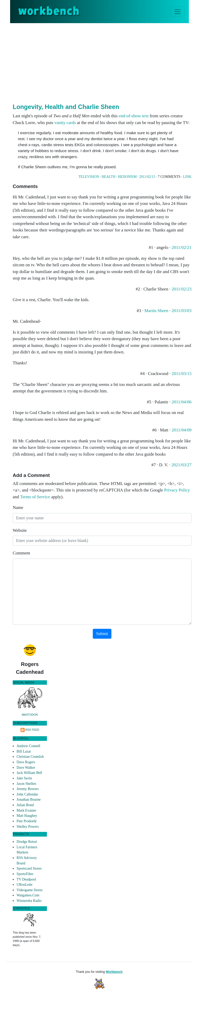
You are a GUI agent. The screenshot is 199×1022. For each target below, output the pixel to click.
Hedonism (127, 177)
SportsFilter (25, 874)
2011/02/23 (181, 289)
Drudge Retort (27, 842)
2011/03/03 (181, 310)
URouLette (24, 885)
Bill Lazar (24, 751)
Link (187, 177)
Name (18, 507)
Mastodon (30, 714)
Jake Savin (24, 778)
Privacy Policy (177, 490)
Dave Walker (26, 767)
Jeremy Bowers (28, 789)
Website (20, 530)
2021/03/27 (181, 464)
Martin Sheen (156, 310)
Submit (102, 633)
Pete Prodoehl (27, 821)
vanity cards (65, 122)
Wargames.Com (28, 895)
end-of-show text (134, 115)
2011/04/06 (181, 401)
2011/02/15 (147, 177)
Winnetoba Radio (29, 901)
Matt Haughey (27, 816)
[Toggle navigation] (177, 12)
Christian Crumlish (30, 757)
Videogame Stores (29, 890)
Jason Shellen (26, 784)
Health (108, 177)
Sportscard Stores (29, 868)
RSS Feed (32, 729)
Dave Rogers (26, 762)
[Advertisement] (106, 62)
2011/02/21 (181, 247)
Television (89, 177)
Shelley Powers (28, 827)
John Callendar (27, 794)
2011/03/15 (181, 373)
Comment (21, 553)
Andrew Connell (28, 746)
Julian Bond (25, 805)
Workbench (114, 972)
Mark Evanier (26, 810)
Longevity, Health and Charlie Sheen (66, 106)
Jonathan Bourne (29, 799)
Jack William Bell (29, 773)
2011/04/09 (181, 430)
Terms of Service (35, 496)
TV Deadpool (26, 879)
